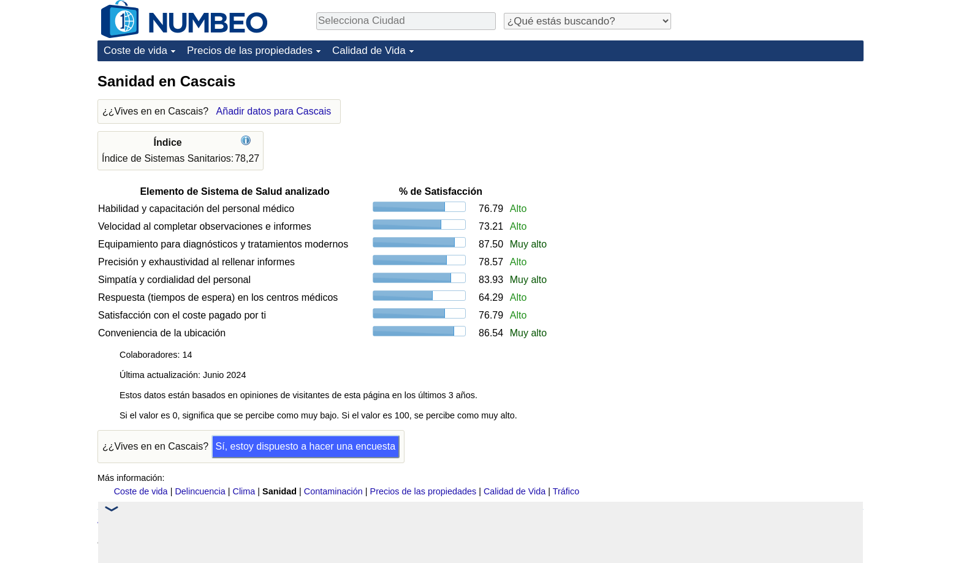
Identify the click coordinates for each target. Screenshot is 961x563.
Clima (244, 491)
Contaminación (333, 491)
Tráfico (566, 491)
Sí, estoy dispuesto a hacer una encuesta (306, 446)
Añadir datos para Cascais (274, 111)
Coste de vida (135, 50)
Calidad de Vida (369, 50)
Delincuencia (200, 491)
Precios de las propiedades (250, 50)
